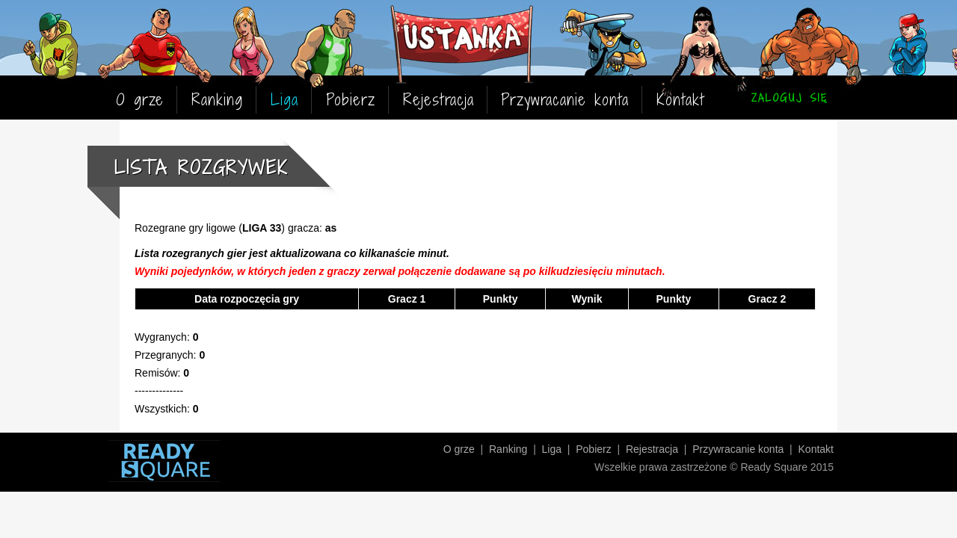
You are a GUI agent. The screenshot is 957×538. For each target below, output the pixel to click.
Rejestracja (438, 100)
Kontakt (680, 100)
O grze (140, 100)
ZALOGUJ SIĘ (789, 97)
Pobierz (350, 100)
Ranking (217, 100)
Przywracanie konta (565, 100)
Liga (284, 100)
